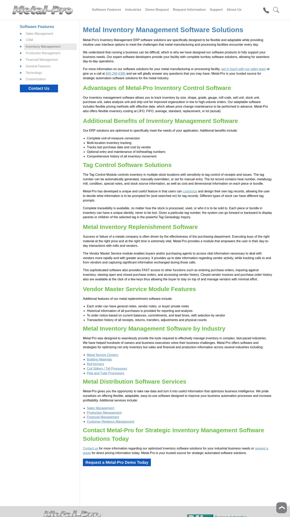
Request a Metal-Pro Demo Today (116, 462)
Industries (133, 10)
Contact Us (38, 88)
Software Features (106, 10)
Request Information (189, 10)
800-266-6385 (116, 73)
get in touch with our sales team (243, 69)
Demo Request (157, 10)
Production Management (104, 412)
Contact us (90, 448)
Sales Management (100, 408)
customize (190, 191)
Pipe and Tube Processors (105, 373)
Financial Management (103, 417)
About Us (234, 10)
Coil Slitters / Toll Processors (107, 368)
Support (216, 10)
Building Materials (99, 359)
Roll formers (95, 364)
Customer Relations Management (110, 421)
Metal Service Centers (102, 355)
